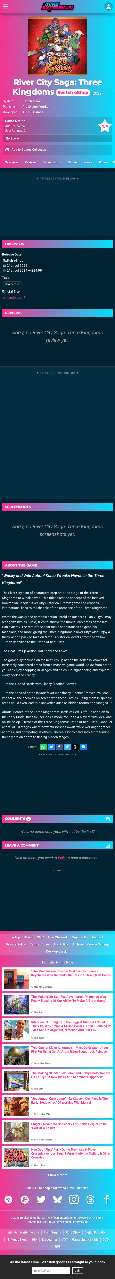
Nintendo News (17, 1239)
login (62, 858)
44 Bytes (97, 1217)
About (28, 937)
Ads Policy (60, 944)
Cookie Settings (98, 944)
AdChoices (34, 1222)
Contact (97, 937)
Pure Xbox (73, 1232)
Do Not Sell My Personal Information (65, 1222)
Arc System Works (35, 107)
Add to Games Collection (25, 150)
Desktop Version (57, 951)
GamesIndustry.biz (85, 1239)
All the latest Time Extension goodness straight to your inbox (57, 1262)
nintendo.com (15, 297)
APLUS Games (32, 112)
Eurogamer (49, 1239)
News (88, 162)
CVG (106, 1239)
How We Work (58, 937)
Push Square (53, 1232)
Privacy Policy (16, 944)
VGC (65, 1239)
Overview (11, 162)
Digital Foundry (95, 1232)
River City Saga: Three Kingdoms (57, 87)
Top (16, 937)
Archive (77, 944)
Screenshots (52, 162)
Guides (73, 162)
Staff (40, 937)
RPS (58, 1246)
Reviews (31, 162)
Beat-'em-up (12, 284)
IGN (34, 1239)
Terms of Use (39, 944)
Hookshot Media (30, 1217)
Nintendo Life (29, 1232)
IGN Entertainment (66, 1217)
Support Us (80, 937)
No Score (12, 138)
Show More (57, 1175)
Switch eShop (32, 101)
